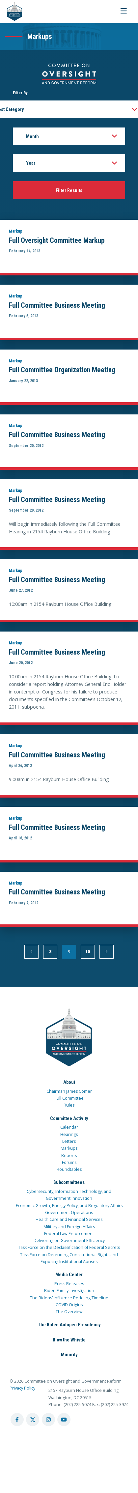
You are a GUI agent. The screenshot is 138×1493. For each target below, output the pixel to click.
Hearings (69, 1134)
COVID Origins (69, 1305)
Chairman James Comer (69, 1091)
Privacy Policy (22, 1388)
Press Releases (69, 1283)
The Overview (69, 1311)
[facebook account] (17, 1419)
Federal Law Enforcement (69, 1233)
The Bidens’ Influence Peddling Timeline (69, 1298)
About (69, 1082)
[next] (106, 952)
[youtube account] (63, 1419)
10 (87, 951)
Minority (69, 1354)
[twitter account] (32, 1419)
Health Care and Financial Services (69, 1219)
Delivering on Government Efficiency (69, 1240)
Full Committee (69, 1098)
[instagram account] (48, 1419)
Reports (69, 1155)
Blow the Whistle (69, 1339)
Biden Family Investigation (69, 1290)
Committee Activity (69, 1118)
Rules (69, 1105)
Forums (69, 1162)
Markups (69, 1148)
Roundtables (69, 1169)
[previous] (31, 952)
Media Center (69, 1274)
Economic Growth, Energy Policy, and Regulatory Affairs (69, 1205)
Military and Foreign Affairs (69, 1226)
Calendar (69, 1127)
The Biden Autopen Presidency (69, 1324)
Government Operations (69, 1212)
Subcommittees (69, 1182)
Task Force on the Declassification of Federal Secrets (69, 1247)
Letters (69, 1141)
